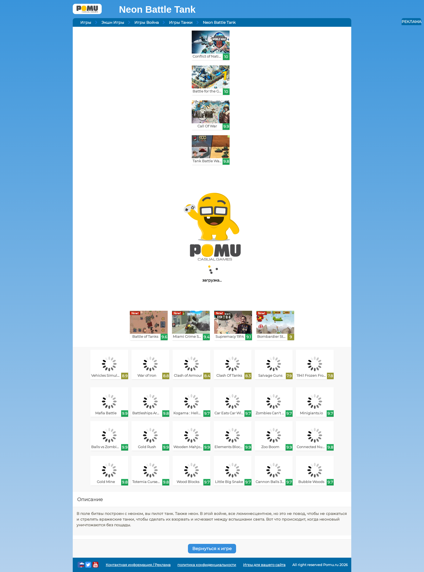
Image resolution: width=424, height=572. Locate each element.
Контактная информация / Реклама (138, 565)
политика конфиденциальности (206, 565)
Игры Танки (181, 22)
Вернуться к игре (212, 548)
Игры (85, 22)
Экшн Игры (112, 22)
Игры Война (146, 22)
